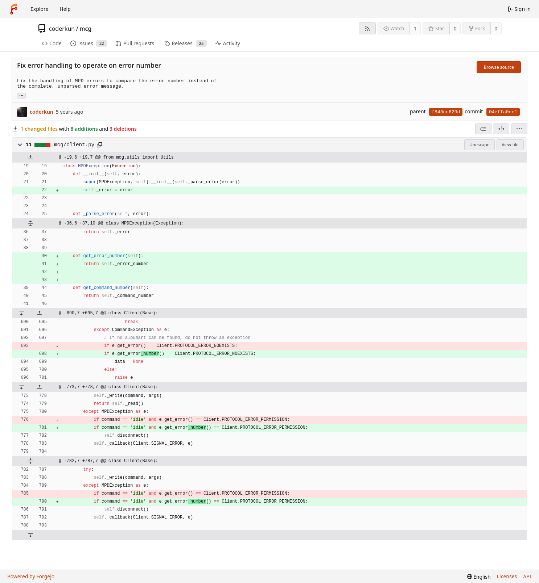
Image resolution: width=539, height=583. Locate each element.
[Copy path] (99, 145)
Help (65, 8)
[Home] (14, 9)
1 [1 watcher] (415, 28)
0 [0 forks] (495, 28)
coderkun (62, 28)
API (527, 576)
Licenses (507, 576)
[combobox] (483, 128)
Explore (39, 8)
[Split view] (501, 128)
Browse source (499, 67)
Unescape (479, 145)
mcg (85, 28)
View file (510, 145)
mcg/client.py (74, 145)
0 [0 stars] (455, 28)
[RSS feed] (367, 28)
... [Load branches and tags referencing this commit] (21, 95)
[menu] (519, 128)
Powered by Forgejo (30, 576)
